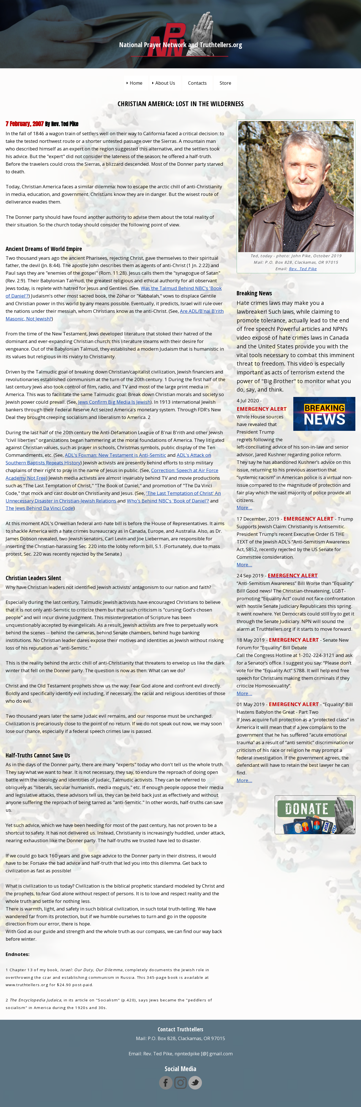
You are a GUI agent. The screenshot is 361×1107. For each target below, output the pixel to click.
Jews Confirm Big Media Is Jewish (114, 402)
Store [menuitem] (225, 83)
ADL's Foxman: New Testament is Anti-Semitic (115, 455)
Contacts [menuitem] (197, 83)
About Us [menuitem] (165, 83)
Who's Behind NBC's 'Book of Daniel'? (168, 500)
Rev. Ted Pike (303, 268)
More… (244, 507)
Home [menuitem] (136, 83)
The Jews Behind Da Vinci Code (39, 508)
